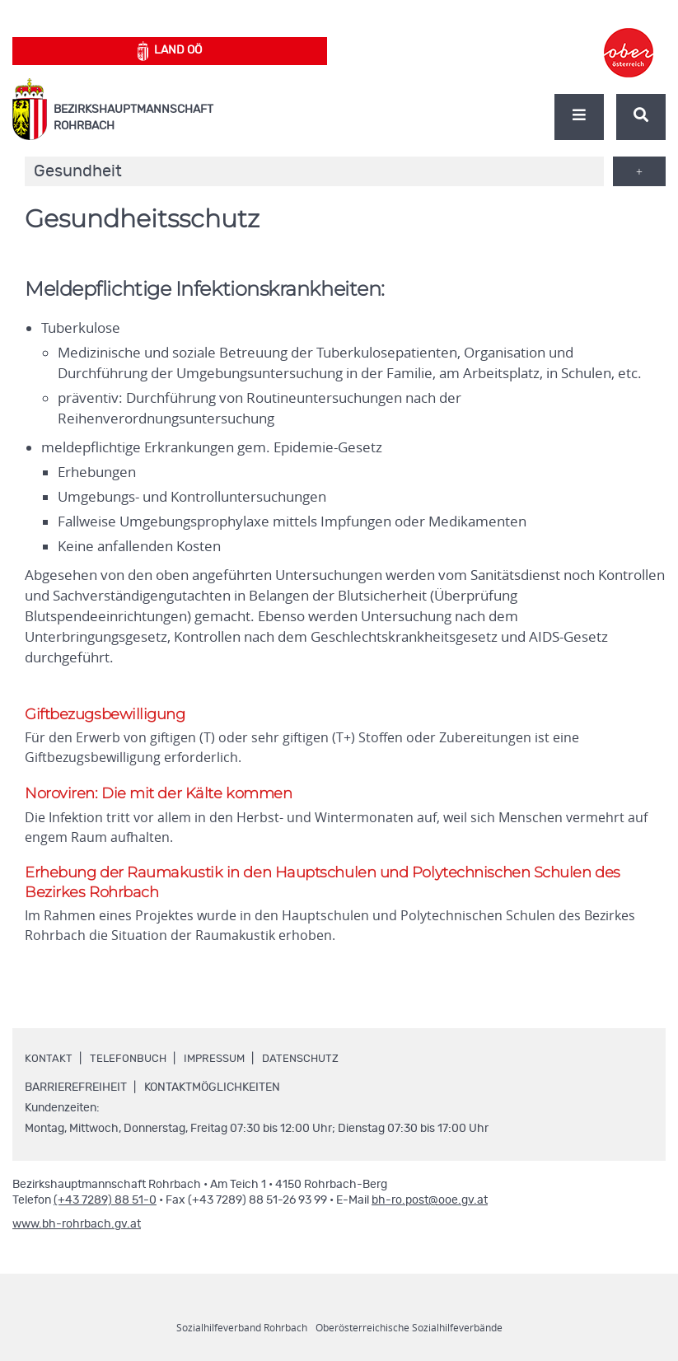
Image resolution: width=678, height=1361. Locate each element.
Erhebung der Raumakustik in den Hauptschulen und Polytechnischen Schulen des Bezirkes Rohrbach (339, 889)
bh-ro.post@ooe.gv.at (430, 1210)
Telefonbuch (130, 1068)
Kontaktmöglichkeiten (212, 1097)
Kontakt (48, 1068)
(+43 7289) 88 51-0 (105, 1210)
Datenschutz (310, 1068)
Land (170, 51)
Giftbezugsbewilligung (109, 714)
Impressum (220, 1068)
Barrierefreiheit (76, 1097)
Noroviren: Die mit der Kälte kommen (163, 797)
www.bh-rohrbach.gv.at (76, 1234)
